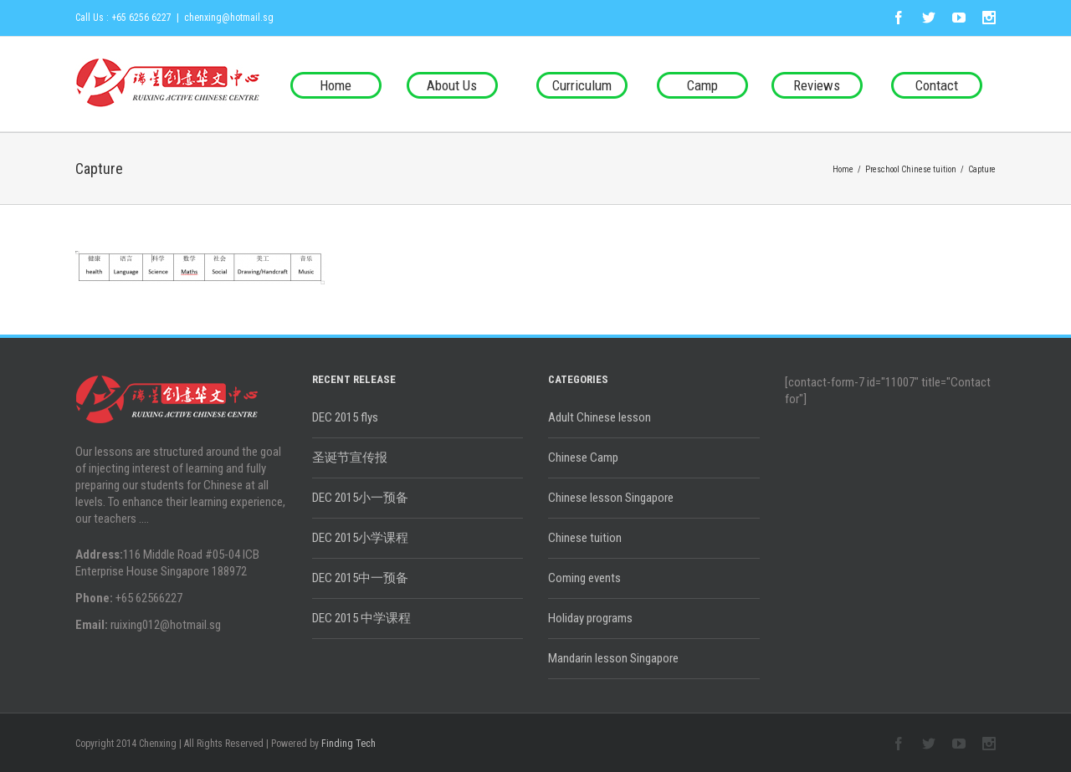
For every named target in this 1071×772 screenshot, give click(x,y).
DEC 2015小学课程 (360, 537)
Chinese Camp (583, 457)
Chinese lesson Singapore (611, 497)
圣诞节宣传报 (349, 457)
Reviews (816, 85)
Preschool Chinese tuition (910, 169)
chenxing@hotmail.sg (229, 17)
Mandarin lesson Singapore (613, 658)
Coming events (584, 577)
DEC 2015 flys (345, 417)
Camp (702, 85)
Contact (936, 85)
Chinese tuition (585, 537)
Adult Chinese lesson (599, 417)
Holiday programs (590, 618)
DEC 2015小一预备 (360, 497)
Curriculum (582, 85)
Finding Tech (348, 743)
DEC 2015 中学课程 (361, 618)
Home (335, 85)
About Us (452, 85)
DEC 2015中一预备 (360, 577)
